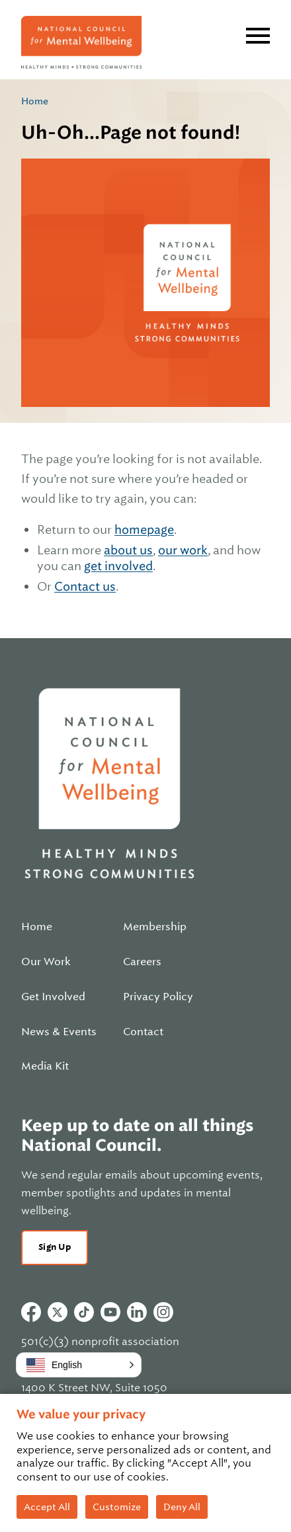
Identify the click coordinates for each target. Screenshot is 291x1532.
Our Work (46, 961)
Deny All (181, 1507)
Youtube (110, 1312)
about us (128, 550)
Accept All (47, 1507)
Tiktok (84, 1312)
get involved (118, 565)
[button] (79, 1365)
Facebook (31, 1312)
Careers (142, 961)
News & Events (59, 1032)
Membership (155, 926)
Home (34, 101)
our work (183, 550)
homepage (144, 529)
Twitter (57, 1312)
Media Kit (45, 1066)
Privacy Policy (158, 996)
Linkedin (137, 1312)
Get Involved (53, 996)
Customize (117, 1507)
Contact (143, 1032)
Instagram (163, 1312)
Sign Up (54, 1247)
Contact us (85, 586)
